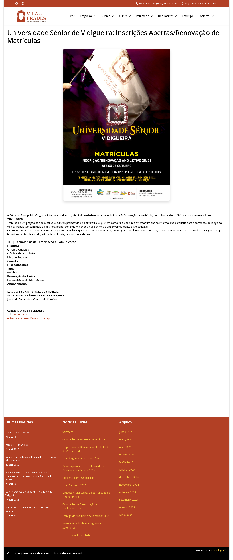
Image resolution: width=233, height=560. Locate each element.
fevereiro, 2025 (128, 462)
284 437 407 (19, 314)
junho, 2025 (126, 432)
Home (71, 16)
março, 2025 (126, 454)
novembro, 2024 (129, 484)
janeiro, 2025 (127, 469)
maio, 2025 (126, 439)
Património (142, 16)
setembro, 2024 (128, 499)
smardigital (218, 550)
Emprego (187, 16)
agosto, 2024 (127, 507)
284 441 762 (145, 3)
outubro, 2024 (127, 492)
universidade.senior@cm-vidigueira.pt (29, 318)
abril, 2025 (125, 447)
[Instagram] (23, 3)
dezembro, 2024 (129, 477)
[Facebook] (16, 3)
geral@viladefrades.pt (168, 3)
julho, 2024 (125, 514)
